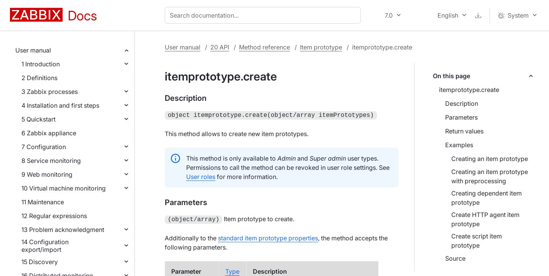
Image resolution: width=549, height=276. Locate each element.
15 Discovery (39, 262)
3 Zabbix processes (49, 91)
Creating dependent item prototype (486, 197)
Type (232, 270)
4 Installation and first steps (60, 105)
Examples (459, 145)
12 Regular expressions (54, 216)
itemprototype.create (469, 90)
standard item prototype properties (268, 236)
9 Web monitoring (46, 174)
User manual (33, 50)
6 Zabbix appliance (48, 133)
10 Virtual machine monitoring (63, 188)
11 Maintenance (42, 202)
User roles (200, 176)
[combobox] (264, 15)
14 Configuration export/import (45, 245)
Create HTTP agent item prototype (485, 219)
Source (455, 258)
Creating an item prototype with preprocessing (489, 176)
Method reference (264, 47)
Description (461, 103)
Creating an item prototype (489, 159)
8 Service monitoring (51, 160)
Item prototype (321, 47)
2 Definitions (39, 78)
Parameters (461, 117)
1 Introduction (40, 64)
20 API (219, 47)
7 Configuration (43, 147)
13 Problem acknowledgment (62, 229)
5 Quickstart (38, 119)
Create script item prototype (476, 240)
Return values (464, 131)
